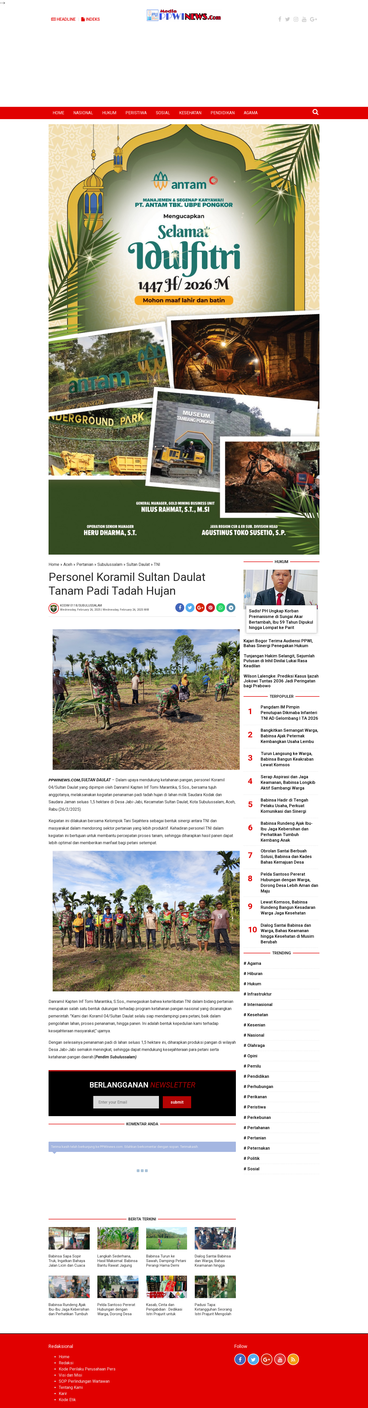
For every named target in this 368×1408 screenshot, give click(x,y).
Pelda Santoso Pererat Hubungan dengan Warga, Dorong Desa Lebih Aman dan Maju (116, 1311)
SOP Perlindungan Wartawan (84, 1381)
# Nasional (254, 1035)
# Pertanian (255, 1137)
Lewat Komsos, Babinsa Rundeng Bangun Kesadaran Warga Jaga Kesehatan (288, 907)
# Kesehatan (256, 1014)
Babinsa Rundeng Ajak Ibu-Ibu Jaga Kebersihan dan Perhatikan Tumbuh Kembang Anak (69, 1311)
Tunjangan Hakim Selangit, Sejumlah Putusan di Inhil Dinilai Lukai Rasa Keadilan (279, 660)
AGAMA (251, 112)
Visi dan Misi (70, 1375)
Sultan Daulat (138, 564)
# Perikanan (255, 1096)
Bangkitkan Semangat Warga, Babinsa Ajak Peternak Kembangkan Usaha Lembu (289, 736)
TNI (157, 564)
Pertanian (84, 564)
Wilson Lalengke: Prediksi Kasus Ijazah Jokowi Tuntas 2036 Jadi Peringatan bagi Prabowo (281, 680)
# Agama (252, 963)
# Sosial (251, 1168)
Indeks (90, 19)
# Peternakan (257, 1148)
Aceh (67, 564)
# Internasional (258, 1004)
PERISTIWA (136, 112)
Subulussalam (109, 564)
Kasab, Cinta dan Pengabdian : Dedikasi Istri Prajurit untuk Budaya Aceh (164, 1311)
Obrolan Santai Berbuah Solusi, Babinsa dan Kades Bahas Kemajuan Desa (286, 856)
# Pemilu (252, 1066)
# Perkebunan (257, 1117)
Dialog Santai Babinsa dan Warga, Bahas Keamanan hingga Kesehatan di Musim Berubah (213, 1265)
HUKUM (109, 112)
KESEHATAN (190, 112)
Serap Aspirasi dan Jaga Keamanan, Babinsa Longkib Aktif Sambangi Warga (288, 782)
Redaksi (66, 1362)
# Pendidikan (256, 1076)
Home (54, 564)
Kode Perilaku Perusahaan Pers (87, 1369)
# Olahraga (254, 1045)
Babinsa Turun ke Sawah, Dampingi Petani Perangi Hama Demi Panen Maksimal (166, 1263)
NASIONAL (83, 112)
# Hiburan (253, 973)
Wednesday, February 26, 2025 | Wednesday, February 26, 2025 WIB (104, 609)
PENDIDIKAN (223, 112)
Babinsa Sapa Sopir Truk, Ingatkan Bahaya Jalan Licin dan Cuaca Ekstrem (67, 1263)
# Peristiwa (255, 1106)
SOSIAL (163, 112)
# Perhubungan (258, 1086)
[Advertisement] (184, 68)
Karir (63, 1393)
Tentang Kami (71, 1387)
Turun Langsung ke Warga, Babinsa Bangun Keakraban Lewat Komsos (287, 759)
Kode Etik (67, 1399)
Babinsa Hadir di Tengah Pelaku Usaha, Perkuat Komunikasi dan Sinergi (284, 805)
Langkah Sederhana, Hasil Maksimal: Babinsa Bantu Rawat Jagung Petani (117, 1263)
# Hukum (252, 983)
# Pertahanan (257, 1127)
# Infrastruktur (258, 994)
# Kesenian (254, 1024)
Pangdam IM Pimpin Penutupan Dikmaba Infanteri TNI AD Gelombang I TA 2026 (289, 712)
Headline (63, 19)
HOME (58, 112)
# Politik (252, 1158)
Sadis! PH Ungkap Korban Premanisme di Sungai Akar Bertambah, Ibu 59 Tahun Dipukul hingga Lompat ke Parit (281, 619)
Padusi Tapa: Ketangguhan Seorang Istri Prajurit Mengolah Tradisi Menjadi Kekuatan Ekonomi (213, 1313)
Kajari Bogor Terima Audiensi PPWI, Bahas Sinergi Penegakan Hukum (278, 643)
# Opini (250, 1055)
